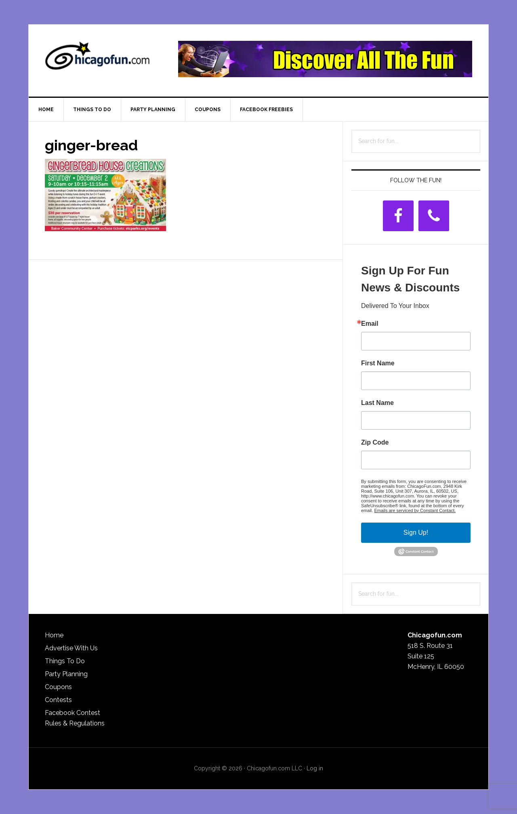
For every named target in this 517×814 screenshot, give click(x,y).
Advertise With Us (71, 648)
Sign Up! (416, 532)
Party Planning (66, 674)
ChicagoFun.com (97, 59)
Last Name (377, 403)
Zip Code (375, 442)
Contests (58, 700)
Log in (315, 768)
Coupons (58, 687)
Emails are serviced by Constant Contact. (415, 510)
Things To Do (65, 661)
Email (369, 324)
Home (54, 635)
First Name (378, 363)
